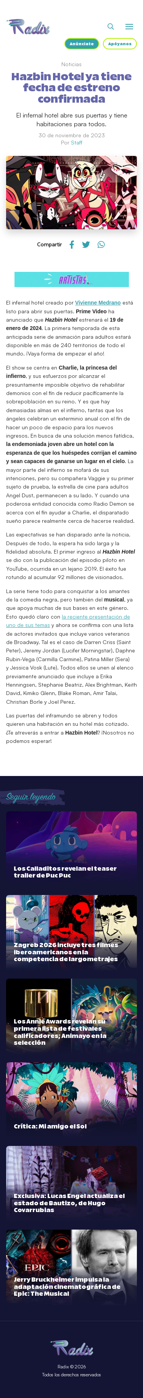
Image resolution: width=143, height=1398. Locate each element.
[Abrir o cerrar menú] (129, 26)
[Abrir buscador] (111, 26)
